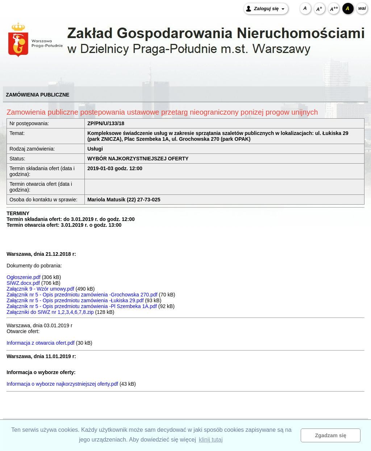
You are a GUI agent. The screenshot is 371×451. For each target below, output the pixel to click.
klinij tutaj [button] (211, 439)
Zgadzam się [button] (330, 435)
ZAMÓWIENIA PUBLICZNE (37, 95)
